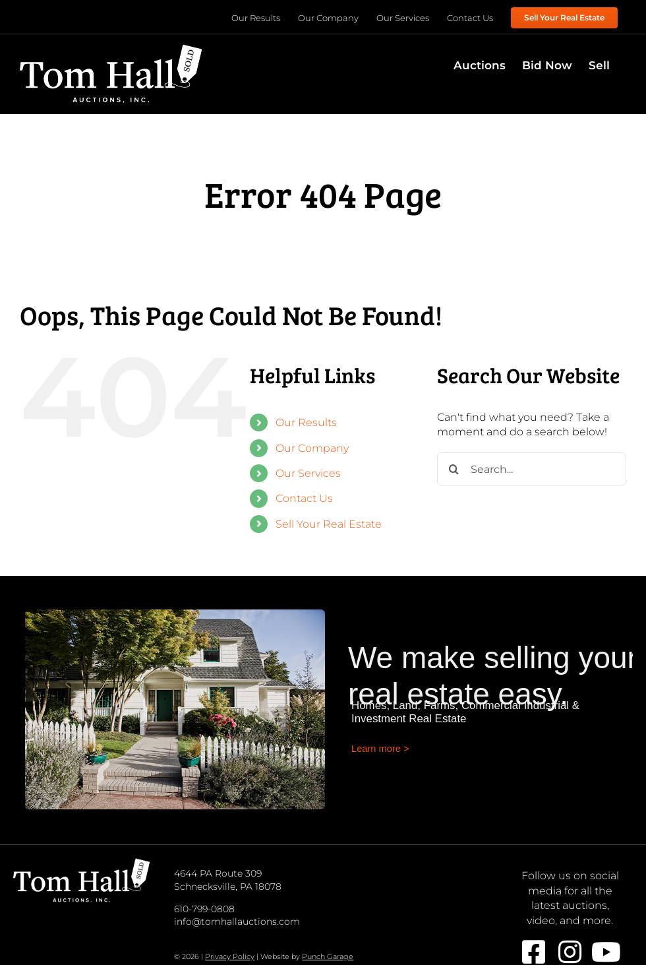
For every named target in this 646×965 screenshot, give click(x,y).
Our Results (306, 422)
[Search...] (531, 468)
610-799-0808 (204, 909)
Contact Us (304, 498)
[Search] (453, 468)
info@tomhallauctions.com (237, 921)
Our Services (308, 473)
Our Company (312, 448)
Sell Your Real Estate (329, 524)
